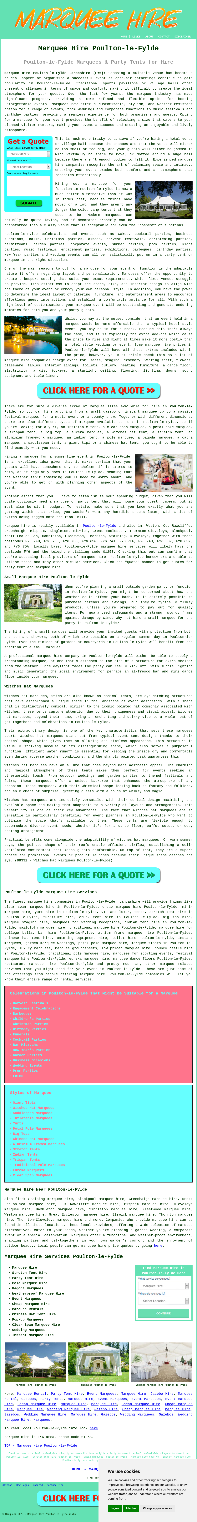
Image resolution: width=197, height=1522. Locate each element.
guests (10, 467)
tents (131, 821)
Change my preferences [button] (157, 1508)
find (19, 1199)
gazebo (109, 412)
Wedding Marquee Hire (68, 1409)
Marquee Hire (133, 1394)
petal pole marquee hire (102, 943)
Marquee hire (17, 526)
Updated (38, 1485)
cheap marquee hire (121, 907)
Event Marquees (102, 1394)
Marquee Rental (32, 1394)
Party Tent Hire (67, 1394)
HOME (124, 36)
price (53, 512)
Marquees (41, 1420)
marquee (72, 324)
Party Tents (51, 1399)
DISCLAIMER (182, 36)
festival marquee (21, 417)
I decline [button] (131, 1508)
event (9, 488)
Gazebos (28, 1399)
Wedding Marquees (137, 1414)
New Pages (22, 1485)
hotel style (81, 345)
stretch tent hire (167, 912)
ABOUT (149, 36)
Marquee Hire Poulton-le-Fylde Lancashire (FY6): (55, 73)
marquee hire (113, 546)
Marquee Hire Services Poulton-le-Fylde (63, 1257)
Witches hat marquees (25, 765)
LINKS (136, 36)
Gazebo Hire (162, 1394)
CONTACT (164, 36)
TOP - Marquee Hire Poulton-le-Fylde (40, 1446)
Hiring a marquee (21, 457)
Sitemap (7, 1485)
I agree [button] (115, 1508)
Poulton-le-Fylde (99, 526)
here (158, 1246)
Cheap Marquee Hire (37, 1404)
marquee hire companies (27, 360)
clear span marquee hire (29, 907)
